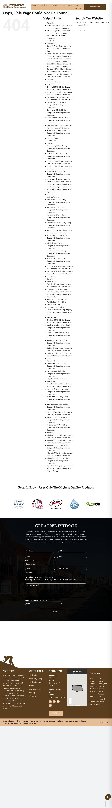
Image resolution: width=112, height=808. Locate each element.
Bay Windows (52, 41)
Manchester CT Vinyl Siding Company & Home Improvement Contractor (58, 209)
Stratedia (52, 721)
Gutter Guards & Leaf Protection (58, 179)
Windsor (101, 702)
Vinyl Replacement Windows (57, 379)
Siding (29, 580)
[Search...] (92, 30)
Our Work (50, 279)
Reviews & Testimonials (55, 307)
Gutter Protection (71, 580)
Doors (59, 580)
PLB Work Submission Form (57, 289)
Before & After (52, 43)
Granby (101, 686)
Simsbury (92, 691)
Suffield (92, 697)
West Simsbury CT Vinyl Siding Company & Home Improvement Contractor (58, 407)
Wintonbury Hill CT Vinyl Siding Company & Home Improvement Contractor (58, 460)
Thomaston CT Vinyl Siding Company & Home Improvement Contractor (58, 366)
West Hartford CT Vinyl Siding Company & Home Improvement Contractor (58, 391)
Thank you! (51, 361)
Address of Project (32, 561)
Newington (102, 689)
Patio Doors (51, 282)
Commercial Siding (53, 82)
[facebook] (50, 701)
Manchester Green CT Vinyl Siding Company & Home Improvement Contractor (59, 225)
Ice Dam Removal (53, 197)
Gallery (49, 143)
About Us (50, 23)
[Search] (78, 30)
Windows (50, 433)
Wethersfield (94, 702)
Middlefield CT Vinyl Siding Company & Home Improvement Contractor (58, 245)
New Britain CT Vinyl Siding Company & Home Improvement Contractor (58, 261)
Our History (51, 276)
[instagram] (54, 701)
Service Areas (52, 317)
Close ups (50, 79)
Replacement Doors (54, 305)
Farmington (102, 684)
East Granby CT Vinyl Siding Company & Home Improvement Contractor (58, 112)
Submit (56, 612)
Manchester (93, 689)
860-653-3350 (95, 7)
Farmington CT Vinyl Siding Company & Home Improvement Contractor (58, 133)
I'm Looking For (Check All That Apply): (39, 577)
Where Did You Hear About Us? (37, 600)
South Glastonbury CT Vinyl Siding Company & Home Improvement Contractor (59, 327)
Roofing (50, 315)
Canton (92, 684)
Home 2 (50, 194)
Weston (101, 679)
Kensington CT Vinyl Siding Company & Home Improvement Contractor (58, 202)
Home (49, 192)
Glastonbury (93, 686)
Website (44, 721)
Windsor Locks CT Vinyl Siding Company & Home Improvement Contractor (58, 448)
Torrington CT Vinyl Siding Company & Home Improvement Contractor (58, 373)
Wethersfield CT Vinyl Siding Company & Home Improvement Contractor (58, 419)
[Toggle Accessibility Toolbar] (108, 797)
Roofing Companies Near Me (26, 723)
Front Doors (51, 141)
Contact (50, 84)
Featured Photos (53, 138)
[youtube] (58, 701)
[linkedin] (50, 705)
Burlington (102, 681)
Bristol (91, 681)
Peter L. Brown (35, 721)
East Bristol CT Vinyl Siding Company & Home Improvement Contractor (58, 104)
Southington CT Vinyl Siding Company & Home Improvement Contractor (58, 343)
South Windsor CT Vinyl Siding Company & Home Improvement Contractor (58, 335)
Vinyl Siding (51, 381)
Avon (91, 679)
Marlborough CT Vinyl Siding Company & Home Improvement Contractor (58, 238)
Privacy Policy (52, 297)
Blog (48, 51)
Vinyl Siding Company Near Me (67, 721)
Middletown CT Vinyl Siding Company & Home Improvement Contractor (58, 253)
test (48, 358)
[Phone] (40, 556)
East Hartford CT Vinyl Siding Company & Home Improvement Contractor (58, 120)
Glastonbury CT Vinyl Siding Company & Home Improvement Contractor (58, 148)
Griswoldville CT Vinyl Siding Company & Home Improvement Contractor (58, 174)
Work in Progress (53, 471)
